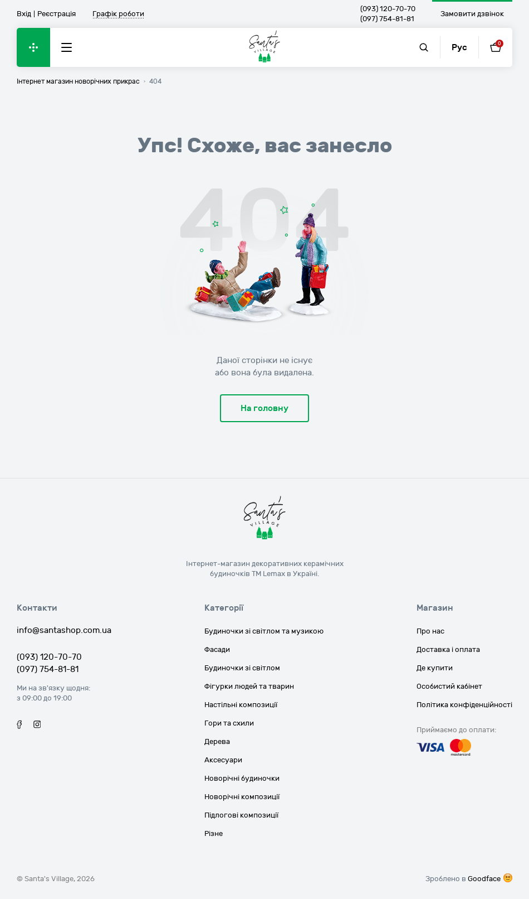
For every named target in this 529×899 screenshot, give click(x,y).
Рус (459, 47)
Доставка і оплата (448, 649)
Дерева (217, 741)
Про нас (430, 631)
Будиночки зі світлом (242, 668)
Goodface (484, 879)
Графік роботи (118, 14)
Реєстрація (56, 14)
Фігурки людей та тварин (249, 686)
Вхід (24, 14)
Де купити (435, 668)
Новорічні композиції (242, 796)
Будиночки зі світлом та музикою (264, 631)
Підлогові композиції (241, 815)
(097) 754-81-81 (387, 18)
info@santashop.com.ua (64, 630)
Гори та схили (229, 723)
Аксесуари (223, 760)
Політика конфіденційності (464, 704)
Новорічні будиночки (242, 778)
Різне (213, 833)
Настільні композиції (240, 704)
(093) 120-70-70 (387, 8)
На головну (264, 408)
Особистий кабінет (449, 686)
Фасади (217, 649)
